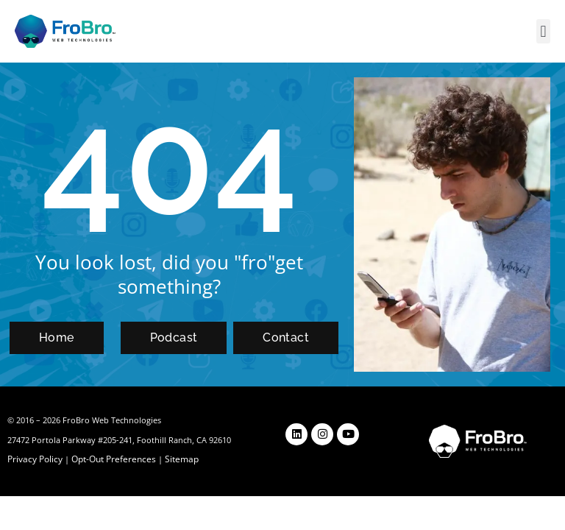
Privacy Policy (33, 458)
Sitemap (173, 458)
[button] (543, 31)
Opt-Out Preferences (109, 458)
